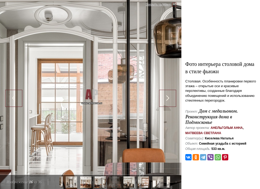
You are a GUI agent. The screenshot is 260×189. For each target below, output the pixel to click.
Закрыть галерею (158, 4)
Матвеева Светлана (203, 133)
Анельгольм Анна (226, 128)
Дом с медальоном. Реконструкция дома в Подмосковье (211, 116)
